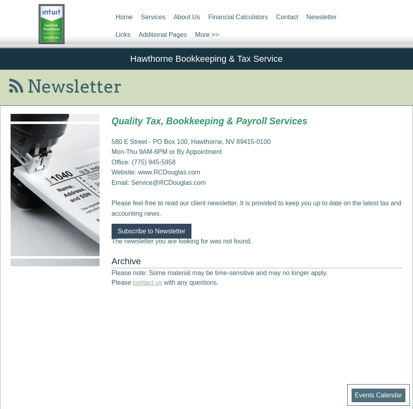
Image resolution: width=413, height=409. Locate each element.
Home (124, 17)
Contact (287, 17)
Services (153, 17)
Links (123, 34)
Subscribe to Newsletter (151, 231)
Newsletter (321, 17)
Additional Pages (162, 34)
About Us (187, 17)
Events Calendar (378, 395)
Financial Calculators (238, 17)
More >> (207, 34)
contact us (147, 282)
